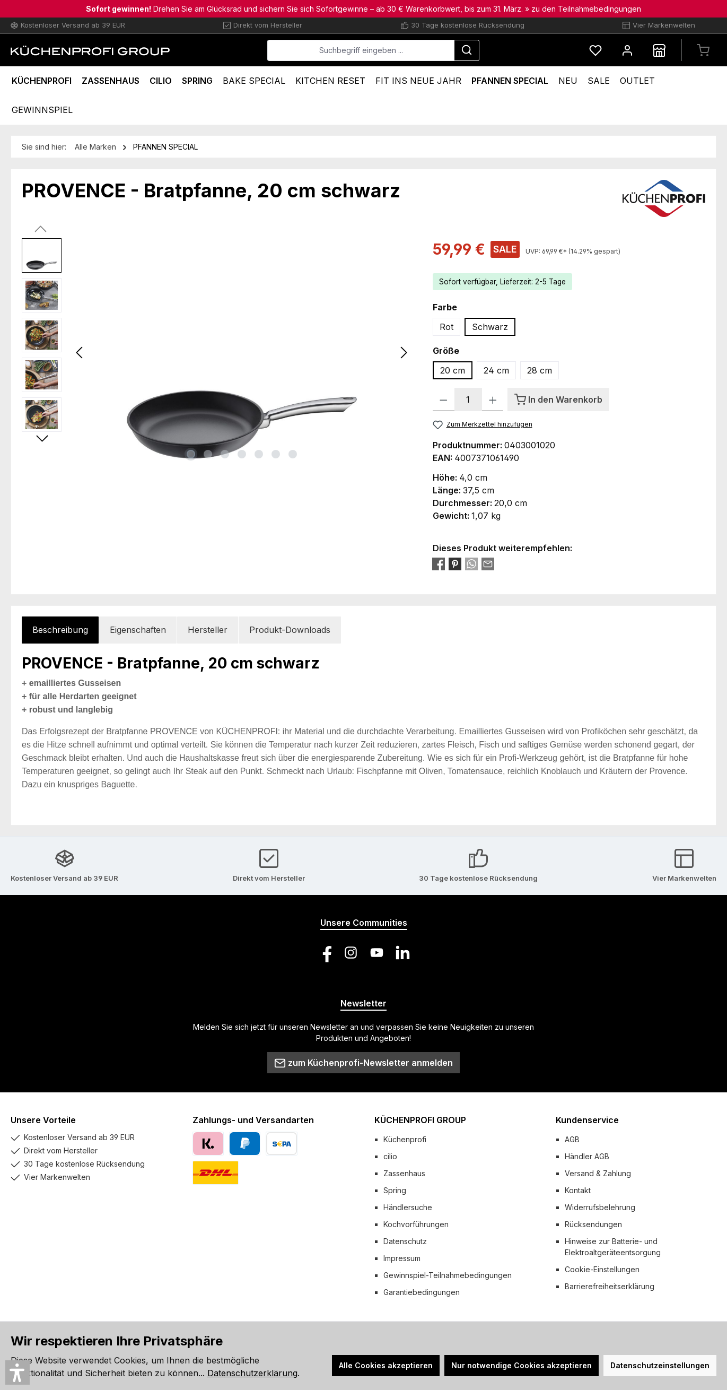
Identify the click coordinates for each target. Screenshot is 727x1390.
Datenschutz (405, 1241)
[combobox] (360, 50)
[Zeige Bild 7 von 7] (292, 454)
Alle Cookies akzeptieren (386, 1365)
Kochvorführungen (416, 1224)
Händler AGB (587, 1156)
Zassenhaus (404, 1173)
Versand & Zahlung (598, 1173)
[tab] (60, 630)
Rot (446, 327)
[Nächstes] (403, 352)
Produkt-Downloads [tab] (289, 629)
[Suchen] (466, 50)
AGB (572, 1139)
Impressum (402, 1258)
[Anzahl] (468, 399)
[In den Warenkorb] (558, 399)
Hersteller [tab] (207, 629)
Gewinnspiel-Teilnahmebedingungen (447, 1275)
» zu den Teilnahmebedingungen (583, 8)
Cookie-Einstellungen (602, 1269)
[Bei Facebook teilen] (438, 563)
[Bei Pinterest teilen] (455, 563)
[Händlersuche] (659, 50)
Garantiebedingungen (421, 1292)
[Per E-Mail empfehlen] (488, 563)
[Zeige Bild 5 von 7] (259, 454)
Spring (394, 1190)
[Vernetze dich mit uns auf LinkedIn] (403, 953)
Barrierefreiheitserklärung (609, 1286)
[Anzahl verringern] (443, 399)
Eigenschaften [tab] (138, 629)
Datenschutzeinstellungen (660, 1365)
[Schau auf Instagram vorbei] (351, 953)
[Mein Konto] (627, 50)
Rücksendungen (593, 1224)
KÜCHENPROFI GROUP (420, 1120)
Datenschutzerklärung (252, 1373)
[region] (216, 352)
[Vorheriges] (80, 352)
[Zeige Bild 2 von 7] (208, 454)
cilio (390, 1156)
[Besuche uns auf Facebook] (325, 953)
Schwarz (490, 327)
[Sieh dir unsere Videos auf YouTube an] (377, 953)
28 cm (539, 370)
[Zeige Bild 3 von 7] (225, 454)
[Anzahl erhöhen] (493, 399)
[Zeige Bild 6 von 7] (275, 454)
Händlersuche (407, 1207)
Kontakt (578, 1190)
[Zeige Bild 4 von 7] (242, 454)
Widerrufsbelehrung (600, 1207)
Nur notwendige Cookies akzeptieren (521, 1365)
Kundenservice (587, 1120)
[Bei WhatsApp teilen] (471, 563)
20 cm (452, 370)
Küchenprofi (404, 1139)
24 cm (496, 370)
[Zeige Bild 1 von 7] (191, 454)
